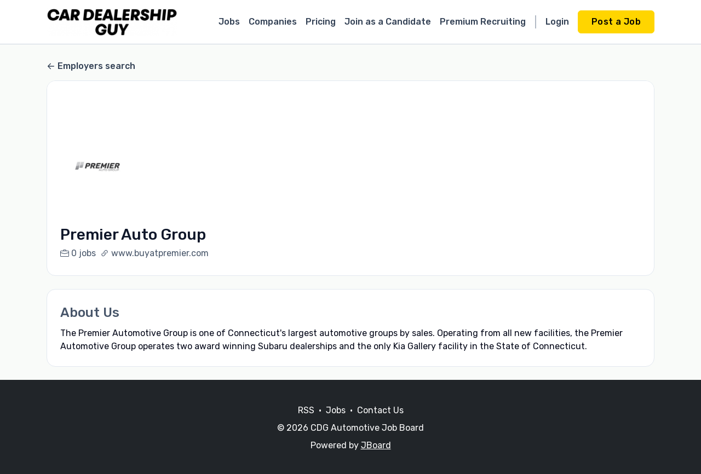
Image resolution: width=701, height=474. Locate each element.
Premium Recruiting (483, 21)
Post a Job (616, 21)
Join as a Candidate (387, 21)
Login (557, 21)
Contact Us (380, 423)
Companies (273, 21)
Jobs (229, 21)
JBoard (376, 458)
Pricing (321, 21)
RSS (306, 423)
